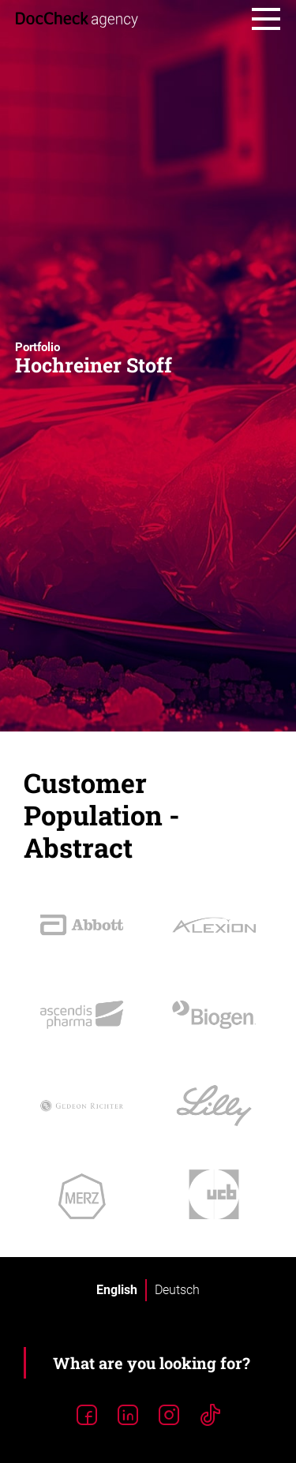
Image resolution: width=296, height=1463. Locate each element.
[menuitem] (116, 1290)
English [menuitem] (116, 1289)
